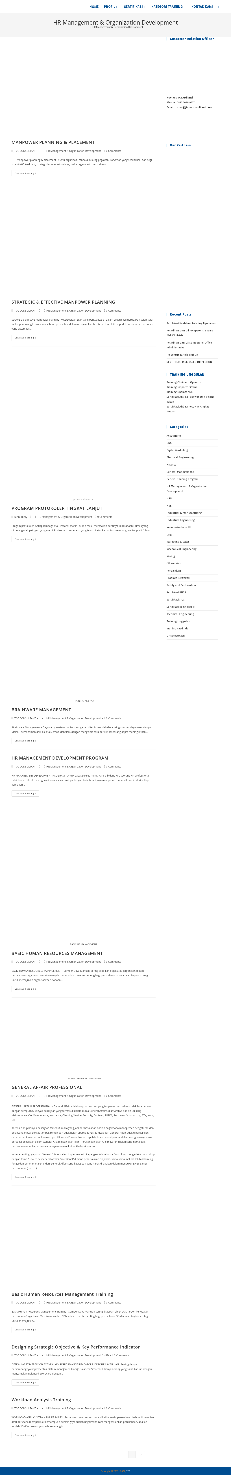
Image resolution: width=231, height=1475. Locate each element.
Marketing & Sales (178, 541)
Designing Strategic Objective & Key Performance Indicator (76, 1347)
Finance (171, 464)
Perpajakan (174, 570)
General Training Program (183, 479)
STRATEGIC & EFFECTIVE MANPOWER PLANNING (63, 302)
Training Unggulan (178, 621)
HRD (106, 1355)
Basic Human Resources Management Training (62, 1294)
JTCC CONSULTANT (25, 151)
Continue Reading (27, 173)
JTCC (128, 1471)
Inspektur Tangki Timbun (182, 354)
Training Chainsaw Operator (184, 382)
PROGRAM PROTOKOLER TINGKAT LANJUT (57, 508)
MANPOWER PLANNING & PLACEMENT (53, 142)
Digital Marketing (177, 450)
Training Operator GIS (180, 392)
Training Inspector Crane (182, 387)
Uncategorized (176, 635)
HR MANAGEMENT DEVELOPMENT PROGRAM (60, 758)
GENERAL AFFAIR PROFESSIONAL (47, 1087)
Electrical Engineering (180, 457)
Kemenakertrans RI (179, 527)
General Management (180, 471)
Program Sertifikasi (178, 578)
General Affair (62, 1106)
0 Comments (113, 151)
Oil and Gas (174, 563)
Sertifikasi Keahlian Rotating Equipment (192, 323)
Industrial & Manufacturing (184, 512)
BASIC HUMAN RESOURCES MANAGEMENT (57, 953)
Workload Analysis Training (41, 1400)
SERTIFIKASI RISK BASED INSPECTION (189, 362)
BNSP (170, 443)
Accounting (174, 435)
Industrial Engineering (181, 520)
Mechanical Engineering (182, 549)
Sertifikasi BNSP (176, 592)
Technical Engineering (180, 614)
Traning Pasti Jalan (178, 628)
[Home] (88, 27)
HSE (169, 505)
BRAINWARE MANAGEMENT (41, 710)
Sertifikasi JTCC (175, 599)
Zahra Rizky (20, 516)
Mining (171, 556)
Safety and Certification (181, 585)
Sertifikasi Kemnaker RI (181, 606)
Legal (170, 534)
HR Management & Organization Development (117, 27)
